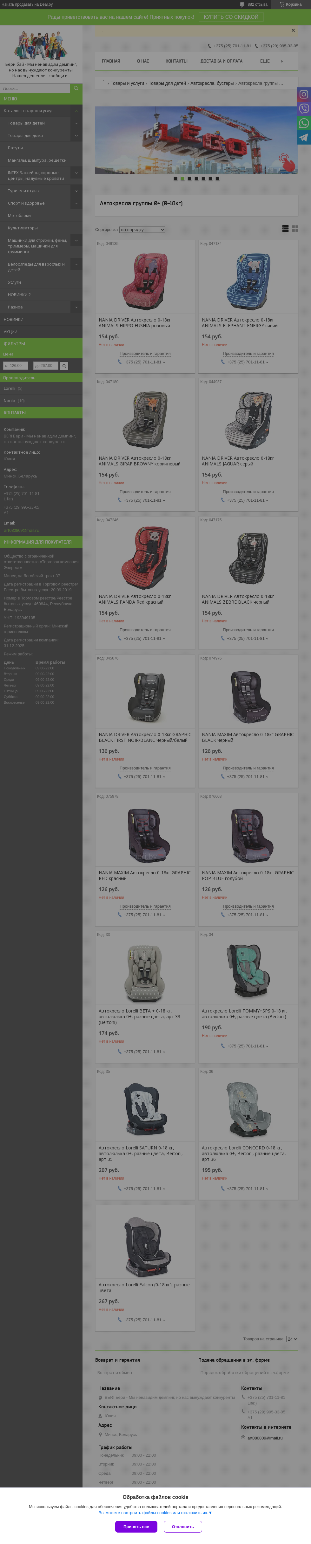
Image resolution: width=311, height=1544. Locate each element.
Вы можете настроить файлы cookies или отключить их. (153, 1512)
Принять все (136, 1526)
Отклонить (183, 1526)
